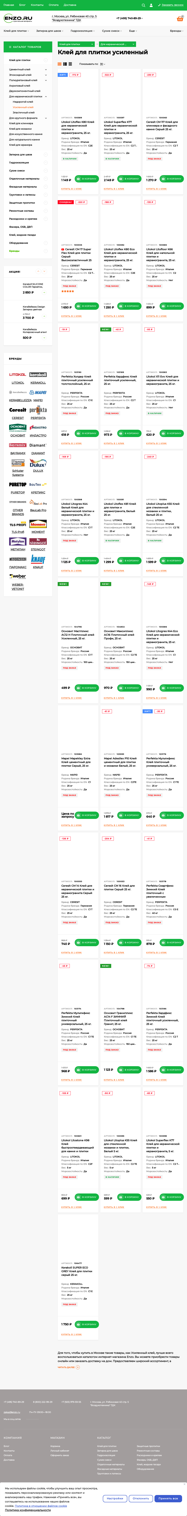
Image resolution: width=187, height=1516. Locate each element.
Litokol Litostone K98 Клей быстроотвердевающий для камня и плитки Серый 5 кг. (77, 1148)
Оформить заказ (59, 1455)
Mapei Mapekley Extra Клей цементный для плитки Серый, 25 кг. (76, 762)
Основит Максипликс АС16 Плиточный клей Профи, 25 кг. (119, 635)
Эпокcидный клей (20, 74)
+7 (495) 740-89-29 (128, 18)
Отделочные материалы (111, 1464)
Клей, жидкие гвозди (149, 1464)
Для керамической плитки (25, 96)
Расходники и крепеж (149, 1455)
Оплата (53, 5)
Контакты (37, 5)
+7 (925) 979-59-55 (71, 1402)
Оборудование (145, 1469)
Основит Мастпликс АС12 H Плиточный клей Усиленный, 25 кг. (77, 635)
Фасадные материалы (109, 1469)
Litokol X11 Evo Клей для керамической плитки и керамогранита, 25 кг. (162, 380)
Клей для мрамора (20, 144)
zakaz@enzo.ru (12, 1412)
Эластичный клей (24, 112)
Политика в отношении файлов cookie (41, 1506)
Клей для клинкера (21, 123)
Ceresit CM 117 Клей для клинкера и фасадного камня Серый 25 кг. (162, 125)
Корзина (55, 1446)
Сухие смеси (104, 1459)
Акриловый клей (19, 85)
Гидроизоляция (106, 1455)
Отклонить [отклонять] (141, 1498)
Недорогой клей (23, 101)
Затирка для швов (107, 1450)
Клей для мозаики (20, 128)
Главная (8, 5)
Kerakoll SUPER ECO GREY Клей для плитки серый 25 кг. (76, 1271)
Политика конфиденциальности (28, 1510)
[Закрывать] (184, 1484)
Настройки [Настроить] (115, 1498)
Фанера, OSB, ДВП (147, 1459)
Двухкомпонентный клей (24, 90)
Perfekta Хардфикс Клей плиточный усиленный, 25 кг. (120, 380)
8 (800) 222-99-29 (42, 1402)
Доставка (70, 5)
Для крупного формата (23, 118)
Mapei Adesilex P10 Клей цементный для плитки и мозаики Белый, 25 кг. (120, 762)
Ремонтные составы (148, 1450)
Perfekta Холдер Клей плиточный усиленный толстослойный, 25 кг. (77, 380)
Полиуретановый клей (23, 80)
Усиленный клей (23, 107)
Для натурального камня (24, 139)
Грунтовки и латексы (109, 1473)
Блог (22, 5)
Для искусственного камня (25, 134)
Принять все (168, 1498)
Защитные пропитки (148, 1446)
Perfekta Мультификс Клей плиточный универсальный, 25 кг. (161, 762)
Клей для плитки (106, 1446)
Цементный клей (19, 69)
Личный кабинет (59, 1450)
